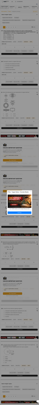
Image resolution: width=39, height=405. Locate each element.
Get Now (19, 212)
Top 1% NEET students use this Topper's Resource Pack (19, 208)
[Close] (31, 191)
